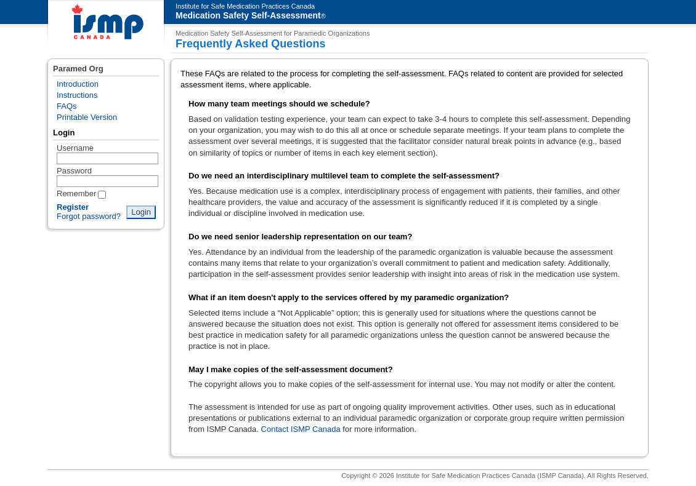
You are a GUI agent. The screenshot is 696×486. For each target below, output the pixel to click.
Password (74, 170)
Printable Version (87, 117)
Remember (76, 193)
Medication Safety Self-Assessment (248, 15)
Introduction (78, 84)
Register (73, 207)
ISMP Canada (106, 25)
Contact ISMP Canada (301, 429)
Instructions (77, 95)
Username (75, 148)
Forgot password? (89, 216)
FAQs (67, 106)
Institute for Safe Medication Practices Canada (245, 6)
